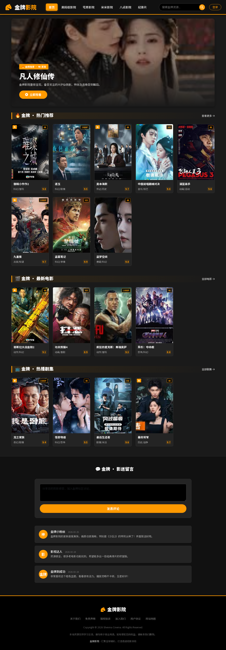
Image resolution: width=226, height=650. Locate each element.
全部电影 (208, 279)
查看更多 (208, 116)
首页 (52, 7)
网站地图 (151, 618)
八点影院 (125, 7)
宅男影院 (88, 7)
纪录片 (142, 7)
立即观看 (33, 95)
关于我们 (75, 618)
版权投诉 (105, 618)
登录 (215, 7)
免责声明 (90, 618)
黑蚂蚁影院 (68, 7)
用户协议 (136, 618)
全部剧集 (208, 369)
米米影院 (107, 7)
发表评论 (113, 508)
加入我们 (120, 618)
